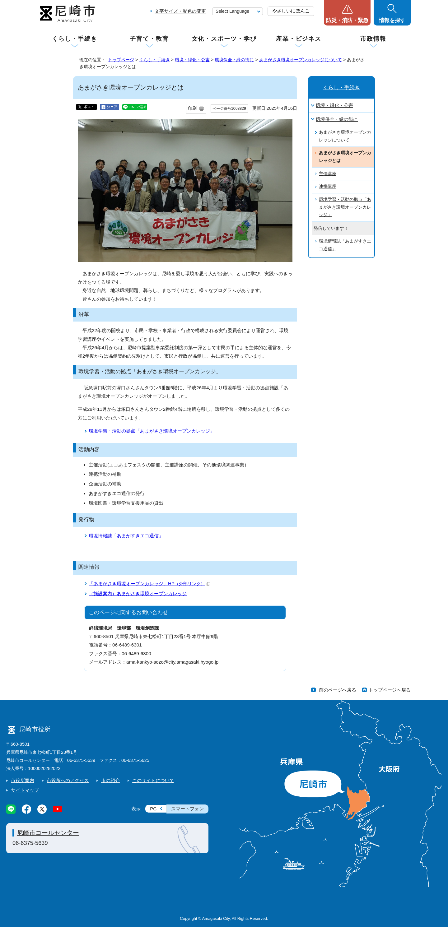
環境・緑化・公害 (192, 59)
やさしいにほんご (291, 10)
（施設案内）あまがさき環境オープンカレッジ (138, 593)
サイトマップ (25, 790)
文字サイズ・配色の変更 (180, 11)
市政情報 (373, 38)
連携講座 (327, 186)
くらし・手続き (74, 38)
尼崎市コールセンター (48, 832)
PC (153, 808)
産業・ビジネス (298, 38)
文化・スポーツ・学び (224, 38)
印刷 (192, 108)
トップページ (121, 59)
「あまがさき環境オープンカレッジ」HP (149, 583)
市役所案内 (22, 780)
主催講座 (327, 173)
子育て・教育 (149, 38)
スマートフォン (187, 808)
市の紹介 (110, 780)
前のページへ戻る (337, 690)
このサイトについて (153, 780)
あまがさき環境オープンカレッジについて (300, 59)
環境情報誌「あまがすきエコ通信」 (126, 535)
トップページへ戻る (390, 690)
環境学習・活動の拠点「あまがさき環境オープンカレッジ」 (152, 430)
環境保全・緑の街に (234, 59)
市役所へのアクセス (68, 780)
